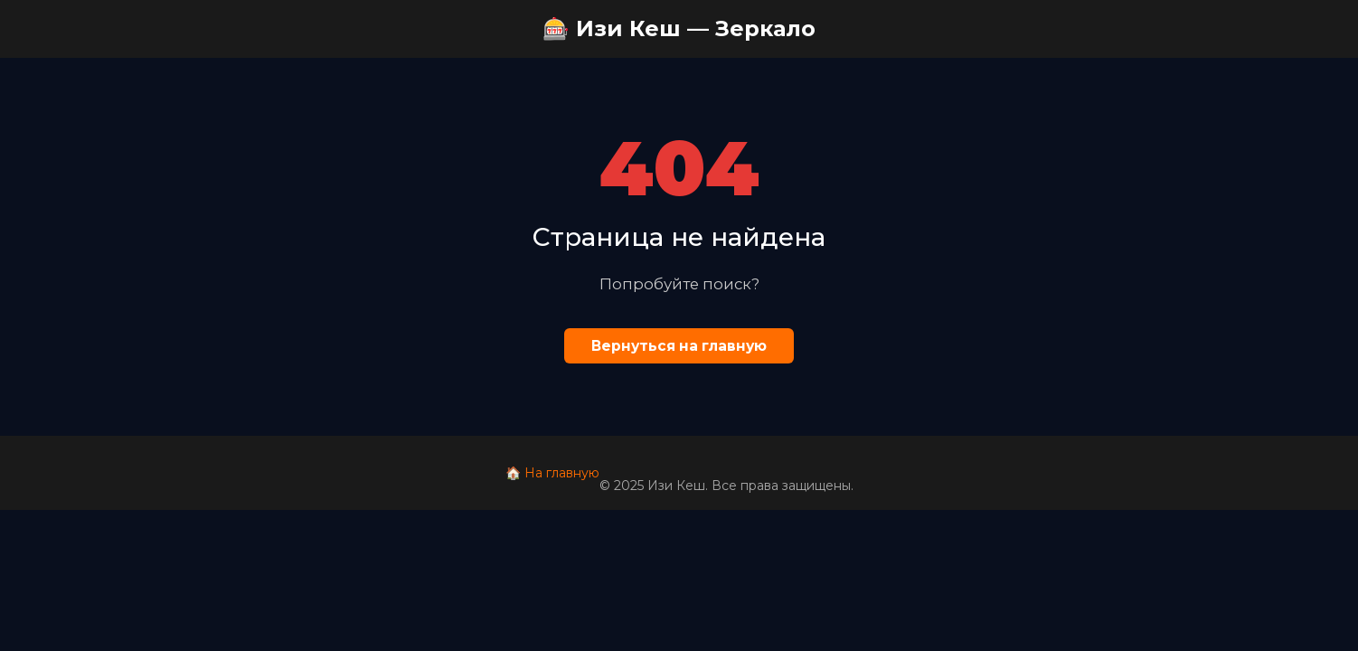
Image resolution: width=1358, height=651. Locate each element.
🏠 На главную (552, 473)
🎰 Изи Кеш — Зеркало (679, 28)
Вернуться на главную (679, 345)
